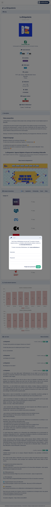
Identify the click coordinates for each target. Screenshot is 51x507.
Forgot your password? (29, 266)
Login (38, 267)
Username (12, 252)
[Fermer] (40, 238)
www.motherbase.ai (34, 247)
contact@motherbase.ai (26, 244)
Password (12, 257)
